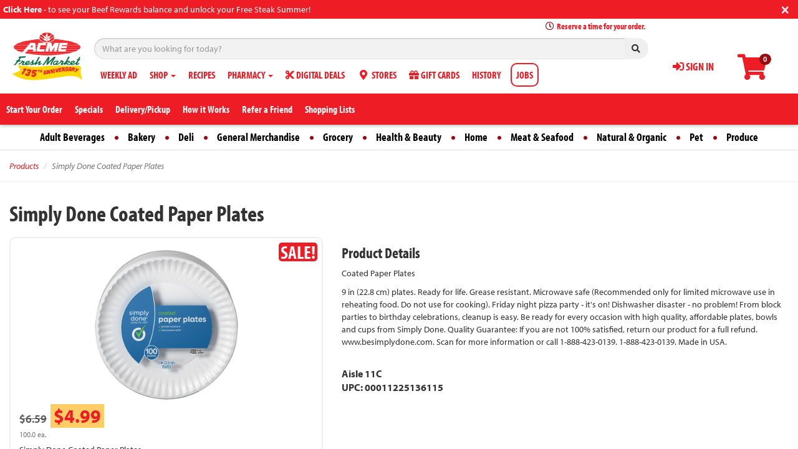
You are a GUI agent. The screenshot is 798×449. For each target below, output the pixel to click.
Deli (186, 137)
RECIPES (201, 75)
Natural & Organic (631, 137)
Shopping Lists (330, 109)
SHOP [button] (163, 75)
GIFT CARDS (434, 75)
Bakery (141, 137)
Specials (89, 109)
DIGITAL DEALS (315, 75)
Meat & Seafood (542, 137)
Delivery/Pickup (142, 109)
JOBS (524, 75)
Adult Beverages (72, 137)
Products (24, 165)
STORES (377, 75)
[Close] (785, 8)
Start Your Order (34, 109)
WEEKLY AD (118, 75)
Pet (696, 137)
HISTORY (486, 75)
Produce (742, 137)
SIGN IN (693, 66)
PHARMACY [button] (250, 75)
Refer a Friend (267, 109)
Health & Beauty (408, 137)
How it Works (206, 109)
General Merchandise (258, 137)
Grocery (338, 137)
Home (476, 137)
